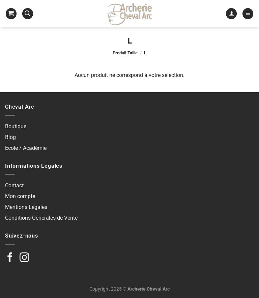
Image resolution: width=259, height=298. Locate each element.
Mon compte (20, 196)
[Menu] (247, 13)
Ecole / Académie (26, 148)
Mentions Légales (26, 207)
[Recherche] (27, 13)
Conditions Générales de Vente (41, 218)
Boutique (15, 126)
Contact (14, 185)
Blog (10, 137)
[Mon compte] (231, 13)
